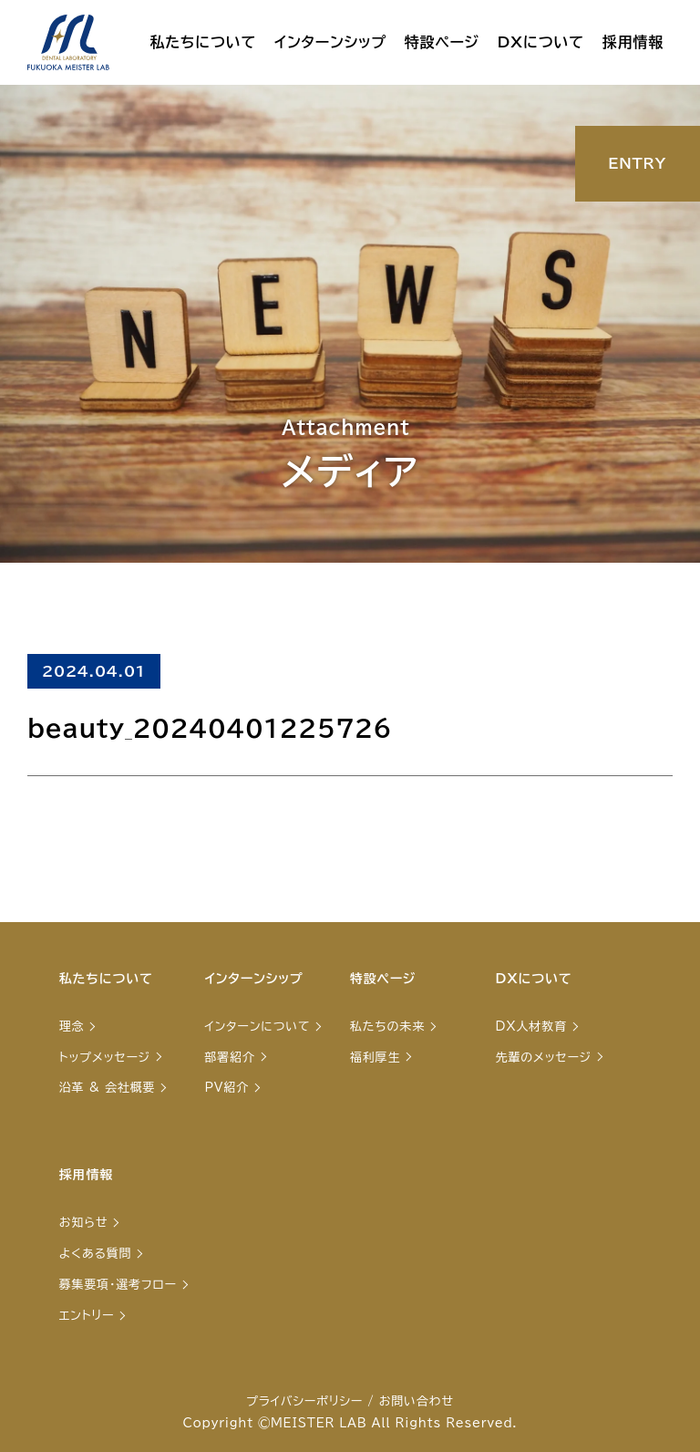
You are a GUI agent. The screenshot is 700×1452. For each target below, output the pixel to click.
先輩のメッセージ (544, 1057)
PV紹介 (226, 1088)
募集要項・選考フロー (118, 1285)
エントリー (87, 1316)
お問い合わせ (416, 1401)
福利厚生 (375, 1057)
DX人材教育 (531, 1026)
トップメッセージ (104, 1057)
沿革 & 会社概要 (107, 1088)
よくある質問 (95, 1254)
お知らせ (83, 1223)
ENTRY (637, 163)
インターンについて (257, 1026)
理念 (72, 1026)
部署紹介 (229, 1057)
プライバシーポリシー (304, 1401)
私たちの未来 (387, 1026)
